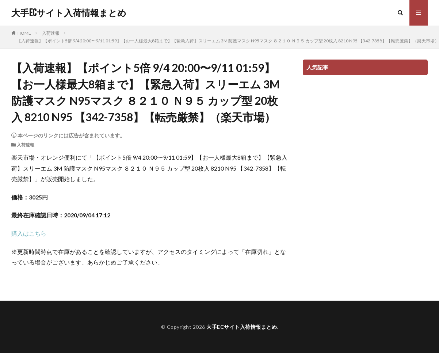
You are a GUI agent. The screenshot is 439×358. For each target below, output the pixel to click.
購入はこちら (28, 233)
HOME (24, 33)
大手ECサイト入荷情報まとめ (68, 12)
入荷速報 (51, 33)
